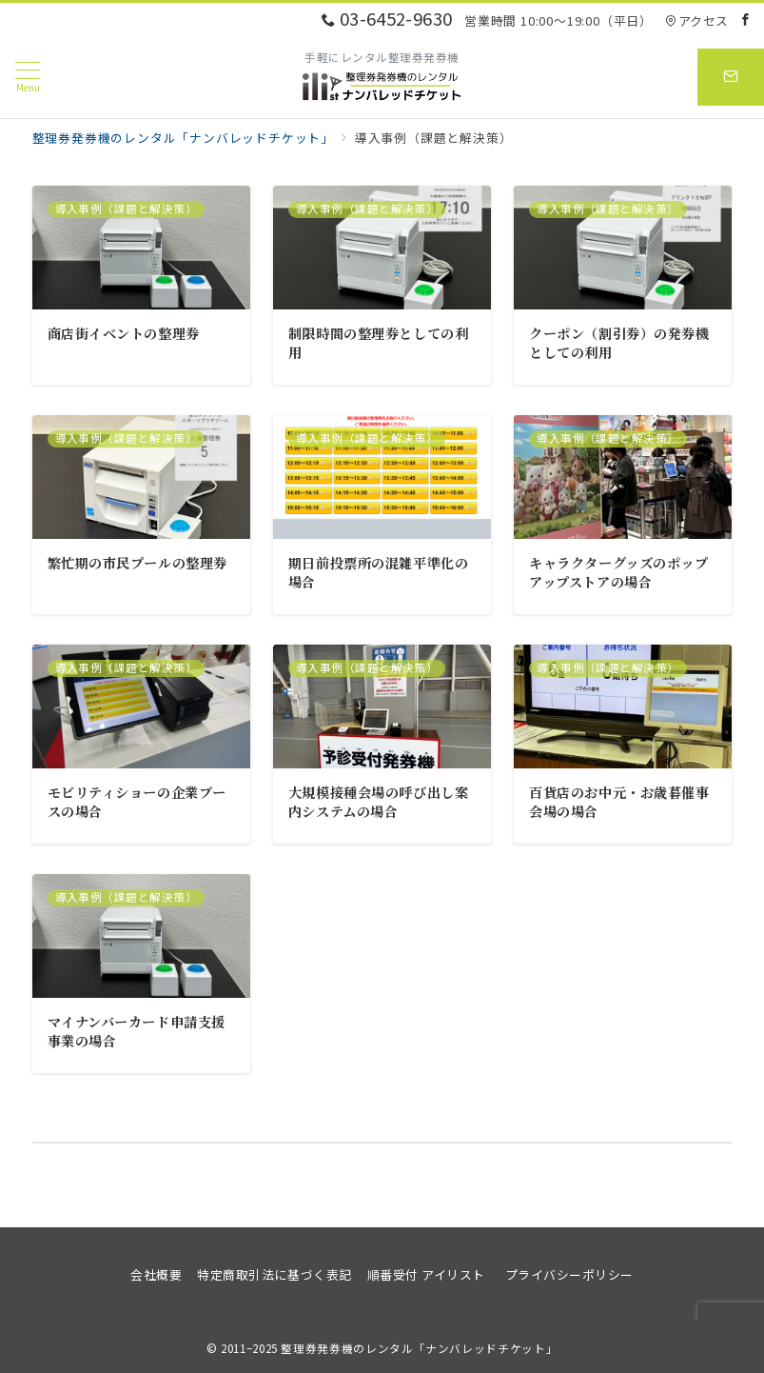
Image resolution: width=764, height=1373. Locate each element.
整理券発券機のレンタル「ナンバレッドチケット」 (419, 1348)
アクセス (696, 20)
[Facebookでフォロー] (746, 19)
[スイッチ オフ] (730, 77)
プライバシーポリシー (569, 1274)
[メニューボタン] (27, 76)
